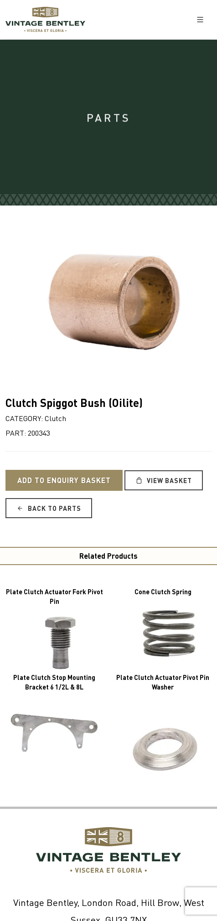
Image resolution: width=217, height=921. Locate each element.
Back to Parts (48, 508)
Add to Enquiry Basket (64, 480)
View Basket (163, 480)
